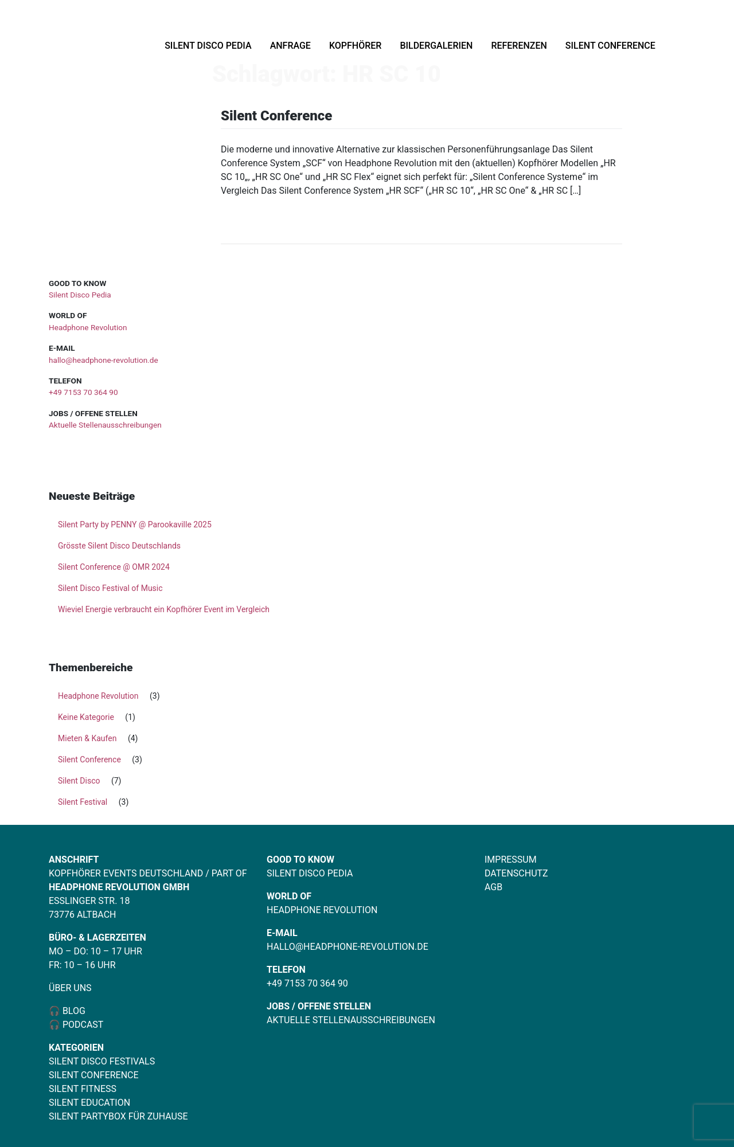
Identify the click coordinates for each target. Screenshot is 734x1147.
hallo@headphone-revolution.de (103, 360)
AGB (493, 887)
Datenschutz (516, 873)
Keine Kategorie (86, 717)
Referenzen (518, 45)
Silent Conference (610, 45)
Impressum (511, 859)
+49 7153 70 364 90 (83, 392)
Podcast (83, 1024)
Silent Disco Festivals (102, 1061)
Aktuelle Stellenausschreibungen (105, 424)
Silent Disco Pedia (208, 45)
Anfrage (290, 45)
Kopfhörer (355, 45)
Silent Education (89, 1102)
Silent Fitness (82, 1088)
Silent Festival (82, 802)
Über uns (70, 987)
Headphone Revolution (88, 327)
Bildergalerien (436, 45)
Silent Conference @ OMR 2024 (114, 566)
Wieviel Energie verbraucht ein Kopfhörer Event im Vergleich (164, 609)
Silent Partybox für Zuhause (118, 1116)
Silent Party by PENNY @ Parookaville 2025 (135, 524)
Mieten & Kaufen (87, 738)
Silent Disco (79, 780)
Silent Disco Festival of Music (110, 588)
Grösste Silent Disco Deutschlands (119, 545)
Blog (72, 1010)
